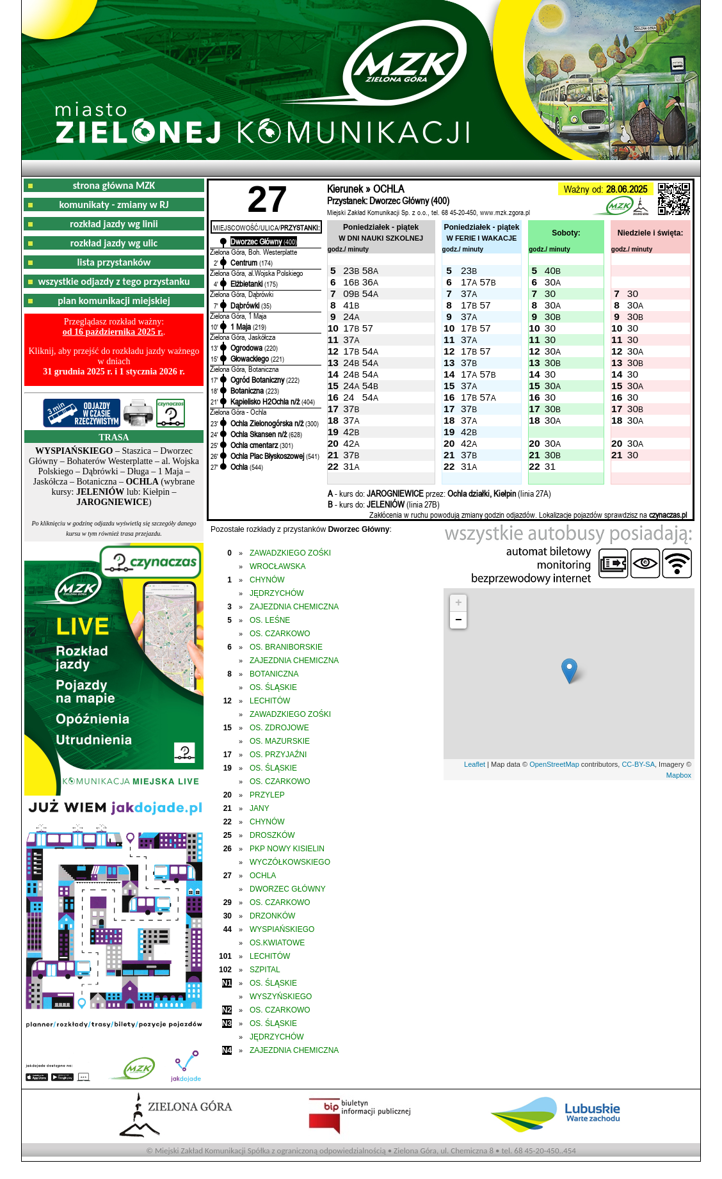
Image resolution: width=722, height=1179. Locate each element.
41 (348, 305)
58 (367, 270)
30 (550, 282)
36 (367, 282)
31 (348, 466)
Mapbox (678, 775)
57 (484, 282)
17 (466, 282)
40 (550, 270)
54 (367, 293)
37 (466, 293)
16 (348, 282)
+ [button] (458, 603)
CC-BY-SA (638, 764)
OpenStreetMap (554, 764)
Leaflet (474, 764)
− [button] (458, 620)
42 (348, 431)
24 (348, 316)
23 (348, 270)
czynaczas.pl (668, 514)
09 (348, 293)
